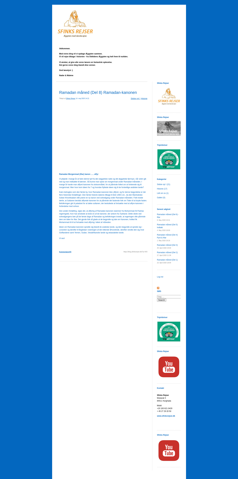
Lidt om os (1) (163, 193)
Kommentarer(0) (65, 252)
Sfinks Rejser (70, 98)
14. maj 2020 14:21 (82, 98)
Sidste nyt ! (135, 98)
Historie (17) (162, 189)
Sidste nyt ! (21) (163, 184)
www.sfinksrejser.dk (166, 416)
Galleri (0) (161, 198)
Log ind (160, 277)
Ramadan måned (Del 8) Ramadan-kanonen (98, 92)
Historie (144, 98)
